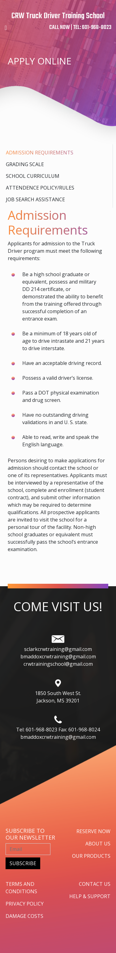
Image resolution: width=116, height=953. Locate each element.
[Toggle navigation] (6, 28)
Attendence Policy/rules (40, 187)
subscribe (23, 863)
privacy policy (25, 903)
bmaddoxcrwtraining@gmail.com (58, 656)
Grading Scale (25, 164)
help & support (89, 896)
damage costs (24, 916)
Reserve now (93, 831)
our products (91, 856)
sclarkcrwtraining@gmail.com (58, 649)
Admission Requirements (39, 152)
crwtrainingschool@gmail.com (58, 664)
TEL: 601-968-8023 (92, 27)
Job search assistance (35, 199)
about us (97, 843)
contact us (94, 884)
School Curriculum (32, 176)
